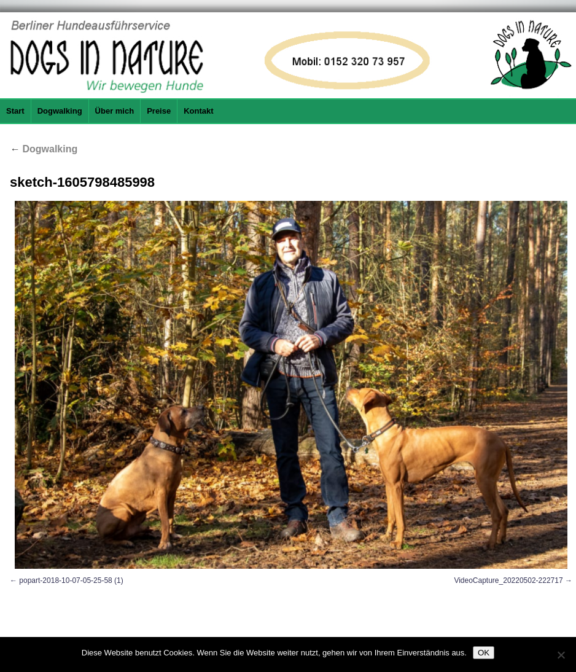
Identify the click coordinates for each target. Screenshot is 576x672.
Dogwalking (59, 110)
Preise (159, 110)
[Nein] (561, 655)
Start (15, 110)
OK (483, 652)
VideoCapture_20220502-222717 (508, 580)
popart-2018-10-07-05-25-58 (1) (71, 580)
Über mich (114, 110)
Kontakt (198, 110)
